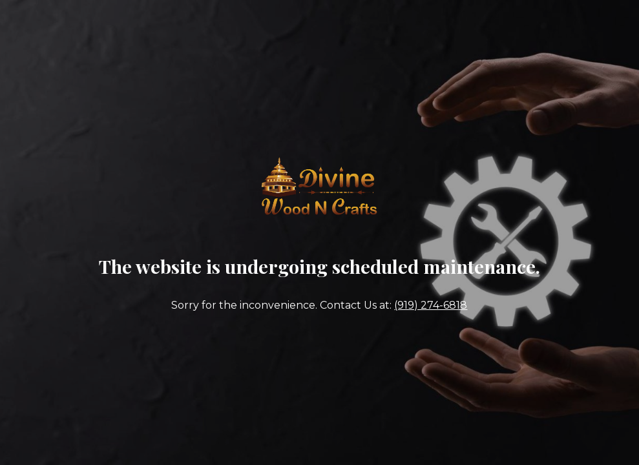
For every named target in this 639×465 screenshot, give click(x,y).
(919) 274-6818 (430, 305)
